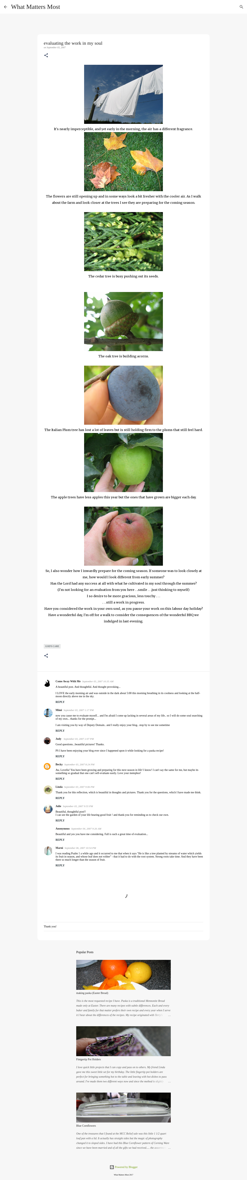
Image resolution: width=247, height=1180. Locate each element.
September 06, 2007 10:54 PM (80, 847)
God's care (52, 646)
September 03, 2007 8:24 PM (79, 764)
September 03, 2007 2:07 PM (79, 738)
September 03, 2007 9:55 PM (78, 806)
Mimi (59, 710)
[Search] (65, 7)
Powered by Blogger (124, 1167)
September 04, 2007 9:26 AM (86, 828)
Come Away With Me (68, 681)
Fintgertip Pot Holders (88, 1059)
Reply (60, 702)
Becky (59, 764)
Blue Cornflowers (86, 1125)
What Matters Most (35, 6)
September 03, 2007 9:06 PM (79, 786)
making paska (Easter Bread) (92, 993)
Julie (58, 806)
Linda (59, 786)
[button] (46, 55)
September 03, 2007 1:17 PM (79, 710)
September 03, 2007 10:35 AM (97, 681)
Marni (59, 847)
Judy (59, 738)
